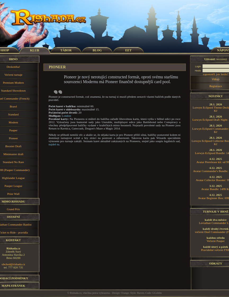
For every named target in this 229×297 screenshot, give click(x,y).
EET (128, 50)
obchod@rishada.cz (13, 264)
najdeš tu (54, 144)
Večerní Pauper (215, 240)
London (66, 115)
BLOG (97, 50)
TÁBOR (66, 50)
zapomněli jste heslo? (215, 74)
